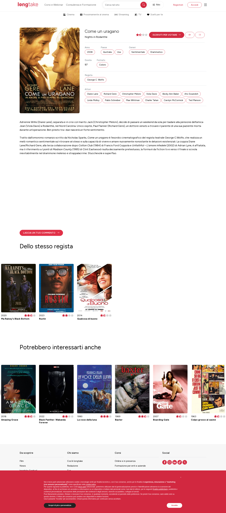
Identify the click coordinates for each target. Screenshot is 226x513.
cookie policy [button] (91, 484)
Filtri (156, 4)
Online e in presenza (125, 461)
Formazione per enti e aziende (130, 465)
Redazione (72, 465)
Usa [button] (119, 52)
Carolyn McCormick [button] (173, 100)
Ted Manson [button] (195, 100)
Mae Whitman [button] (133, 100)
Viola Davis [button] (151, 94)
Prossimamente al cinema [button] (94, 14)
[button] (166, 35)
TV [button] (138, 14)
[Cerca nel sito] (125, 5)
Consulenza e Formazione (81, 4)
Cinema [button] (68, 14)
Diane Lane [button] (92, 94)
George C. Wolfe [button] (95, 79)
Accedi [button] (194, 4)
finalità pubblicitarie (160, 489)
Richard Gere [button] (110, 94)
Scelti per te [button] (155, 14)
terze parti (82, 487)
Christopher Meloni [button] (131, 94)
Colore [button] (102, 64)
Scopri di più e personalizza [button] (59, 505)
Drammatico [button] (156, 52)
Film (22, 461)
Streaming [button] (122, 14)
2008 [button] (90, 52)
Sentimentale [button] (138, 52)
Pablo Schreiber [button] (112, 100)
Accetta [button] (174, 505)
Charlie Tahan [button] (151, 100)
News (23, 465)
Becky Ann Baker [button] (170, 94)
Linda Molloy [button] (93, 100)
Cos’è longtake (75, 461)
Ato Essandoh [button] (191, 94)
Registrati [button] (178, 4)
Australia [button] (107, 52)
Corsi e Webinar (53, 4)
